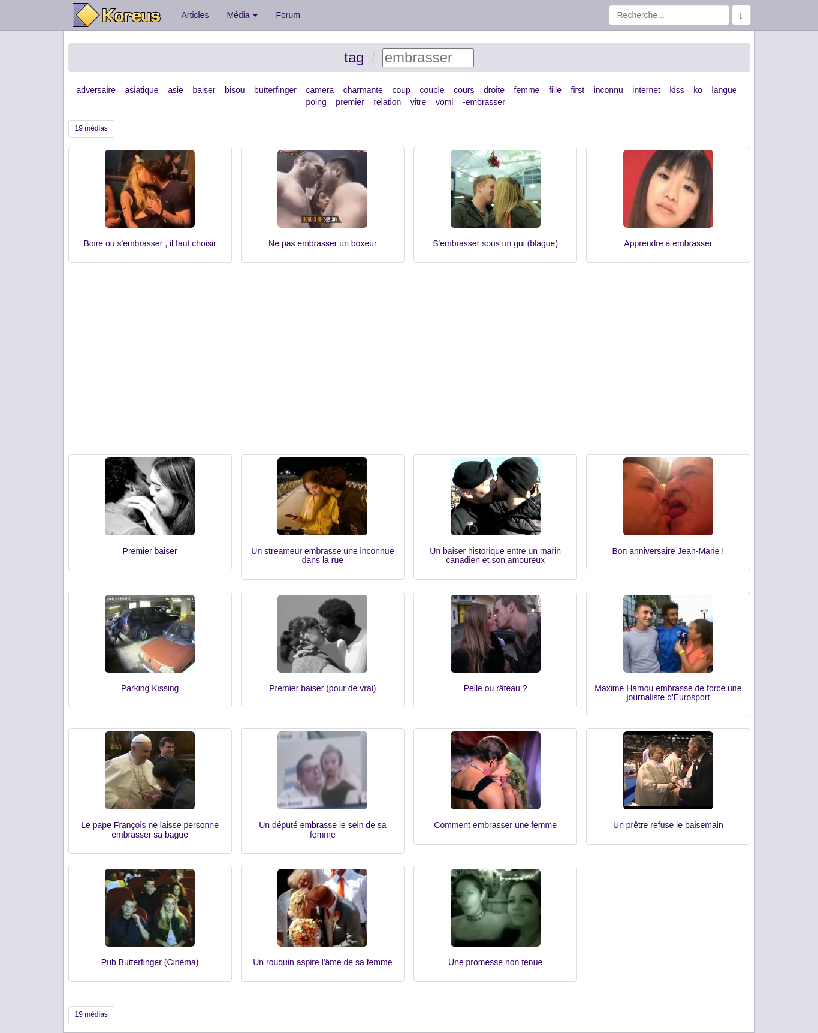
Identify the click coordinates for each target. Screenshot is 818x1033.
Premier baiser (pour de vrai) (322, 688)
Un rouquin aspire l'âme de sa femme (322, 962)
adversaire (96, 90)
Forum (288, 15)
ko (697, 90)
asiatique (142, 90)
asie (175, 90)
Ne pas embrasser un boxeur (322, 243)
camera (320, 90)
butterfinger (275, 90)
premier (350, 102)
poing (316, 102)
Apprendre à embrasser (668, 243)
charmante (363, 90)
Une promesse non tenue (495, 962)
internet (646, 90)
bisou (235, 90)
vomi (445, 102)
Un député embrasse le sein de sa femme (322, 829)
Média (242, 15)
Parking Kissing (150, 688)
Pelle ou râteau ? (495, 688)
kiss (677, 90)
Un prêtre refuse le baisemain (668, 825)
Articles (195, 15)
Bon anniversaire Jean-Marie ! (668, 551)
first (578, 90)
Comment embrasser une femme (495, 825)
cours (464, 90)
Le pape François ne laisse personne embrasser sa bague (150, 829)
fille (555, 90)
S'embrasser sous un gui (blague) (495, 243)
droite (494, 90)
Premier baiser (150, 551)
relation (387, 102)
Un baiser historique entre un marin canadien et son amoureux (495, 555)
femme (527, 90)
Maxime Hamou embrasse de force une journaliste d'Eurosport (667, 692)
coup (401, 90)
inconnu (608, 90)
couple (431, 90)
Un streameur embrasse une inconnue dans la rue (322, 555)
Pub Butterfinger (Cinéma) (150, 962)
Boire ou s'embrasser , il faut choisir (149, 243)
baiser (203, 90)
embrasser (485, 102)
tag (354, 57)
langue (724, 90)
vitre (418, 102)
